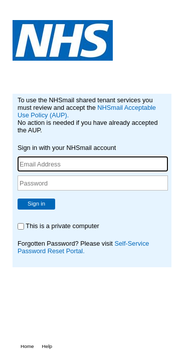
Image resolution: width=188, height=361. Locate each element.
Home (27, 346)
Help (47, 346)
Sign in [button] (36, 204)
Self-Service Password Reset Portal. (83, 247)
